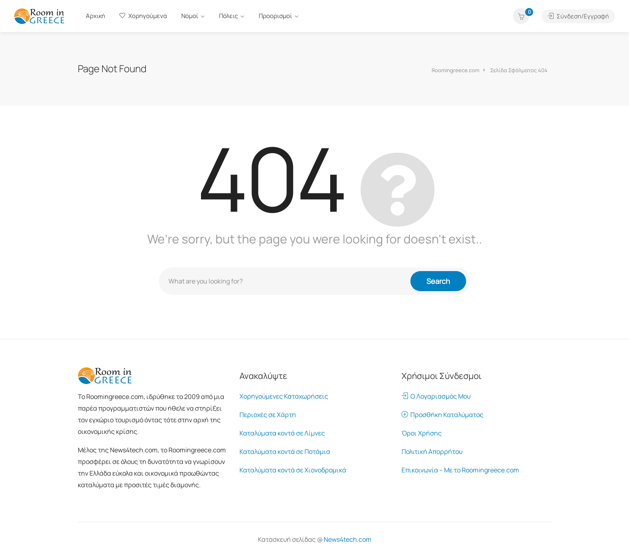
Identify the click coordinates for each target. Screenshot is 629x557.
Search (438, 281)
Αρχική (95, 16)
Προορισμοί (275, 16)
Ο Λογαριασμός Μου (436, 396)
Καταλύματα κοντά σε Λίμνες (282, 433)
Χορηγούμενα (143, 16)
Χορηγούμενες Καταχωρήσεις (283, 396)
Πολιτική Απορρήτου (432, 451)
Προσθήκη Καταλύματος (442, 414)
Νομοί (189, 16)
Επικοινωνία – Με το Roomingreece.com (460, 470)
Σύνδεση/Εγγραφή (578, 16)
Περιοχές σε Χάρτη (267, 414)
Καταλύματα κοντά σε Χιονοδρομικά (292, 470)
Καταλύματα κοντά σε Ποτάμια (284, 451)
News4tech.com (347, 539)
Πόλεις (228, 16)
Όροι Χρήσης (422, 433)
